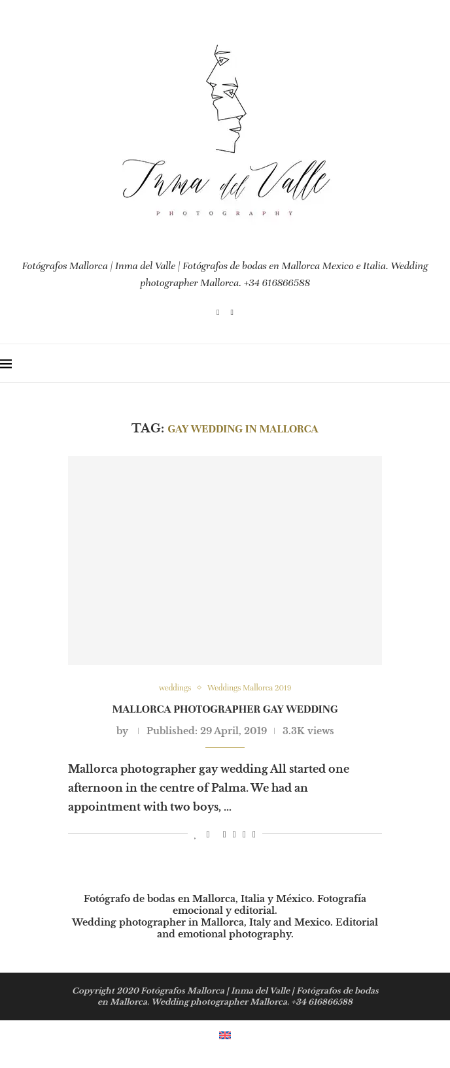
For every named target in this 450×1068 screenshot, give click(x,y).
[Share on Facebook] (208, 835)
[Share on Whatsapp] (244, 835)
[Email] (232, 312)
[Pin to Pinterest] (224, 835)
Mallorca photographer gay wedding (225, 709)
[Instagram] (217, 312)
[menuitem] (225, 1034)
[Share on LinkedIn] (234, 835)
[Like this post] (196, 835)
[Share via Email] (254, 835)
